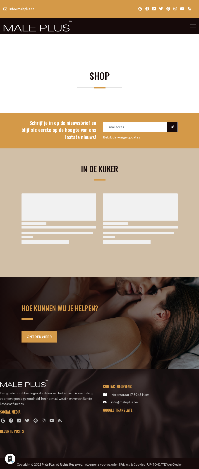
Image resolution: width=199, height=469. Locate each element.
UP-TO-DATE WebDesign (164, 464)
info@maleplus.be (124, 402)
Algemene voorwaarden (101, 464)
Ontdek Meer (39, 337)
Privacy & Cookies (132, 464)
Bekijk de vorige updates (121, 137)
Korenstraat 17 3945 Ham (130, 395)
